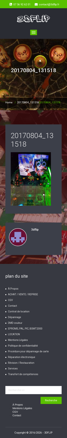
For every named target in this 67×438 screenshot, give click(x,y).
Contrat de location (18, 311)
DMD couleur (15, 322)
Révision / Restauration (21, 362)
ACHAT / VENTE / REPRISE (23, 294)
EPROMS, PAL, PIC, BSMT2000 (25, 328)
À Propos (13, 288)
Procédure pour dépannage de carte (28, 351)
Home (9, 102)
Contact (12, 305)
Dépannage (14, 317)
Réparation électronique (21, 357)
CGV (10, 300)
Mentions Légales (18, 340)
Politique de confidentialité (23, 345)
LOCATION (14, 334)
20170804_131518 (28, 102)
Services (13, 368)
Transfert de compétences (23, 374)
